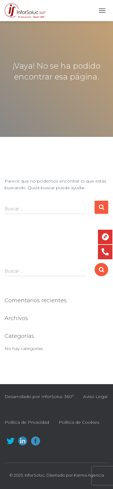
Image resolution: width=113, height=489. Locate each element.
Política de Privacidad (27, 422)
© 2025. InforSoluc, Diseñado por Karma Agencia (56, 475)
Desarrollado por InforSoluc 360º (39, 396)
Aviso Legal (95, 396)
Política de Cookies (79, 422)
